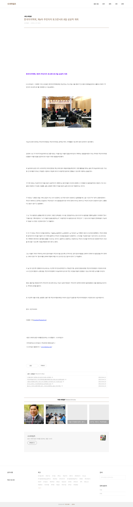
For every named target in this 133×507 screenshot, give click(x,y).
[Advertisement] (66, 54)
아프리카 (62, 479)
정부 (40, 482)
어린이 (76, 482)
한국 (71, 476)
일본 (58, 485)
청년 (58, 482)
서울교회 (41, 476)
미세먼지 (88, 479)
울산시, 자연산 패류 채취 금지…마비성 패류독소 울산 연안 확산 (44, 386)
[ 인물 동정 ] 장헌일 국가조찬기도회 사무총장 (39, 377)
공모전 (64, 482)
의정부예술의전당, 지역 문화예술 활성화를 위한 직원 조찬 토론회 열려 (45, 379)
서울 (54, 476)
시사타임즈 (11, 4)
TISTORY (67, 504)
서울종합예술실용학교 (45, 479)
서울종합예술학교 (72, 479)
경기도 (48, 476)
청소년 (87, 482)
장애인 (55, 479)
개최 (70, 482)
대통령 (76, 485)
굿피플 (47, 485)
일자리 (65, 476)
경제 (110, 4)
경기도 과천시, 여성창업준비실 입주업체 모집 (39, 383)
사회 (116, 4)
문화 (122, 4)
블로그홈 (96, 4)
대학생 (52, 482)
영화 (81, 479)
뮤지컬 (64, 485)
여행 (53, 485)
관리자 (73, 504)
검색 (124, 477)
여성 (70, 485)
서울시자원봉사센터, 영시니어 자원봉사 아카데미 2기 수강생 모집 (44, 381)
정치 (103, 4)
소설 (84, 476)
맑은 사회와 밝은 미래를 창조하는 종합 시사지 (39, 439)
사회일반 (32, 374)
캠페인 (40, 485)
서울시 (46, 482)
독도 (59, 476)
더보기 (39, 488)
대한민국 (78, 476)
